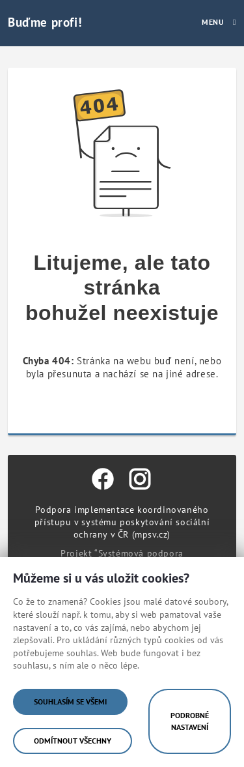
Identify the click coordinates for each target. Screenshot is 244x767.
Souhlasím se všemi (70, 701)
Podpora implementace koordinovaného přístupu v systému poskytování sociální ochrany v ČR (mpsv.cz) (122, 522)
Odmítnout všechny (72, 740)
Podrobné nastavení (189, 721)
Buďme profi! (45, 22)
